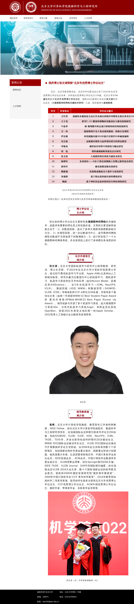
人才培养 (88, 18)
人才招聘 (17, 106)
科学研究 (73, 18)
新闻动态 (17, 90)
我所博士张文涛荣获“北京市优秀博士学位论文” (75, 82)
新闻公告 (58, 18)
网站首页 (14, 18)
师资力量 (43, 18)
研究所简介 (28, 18)
